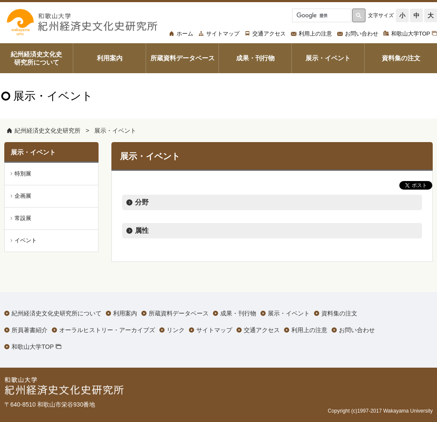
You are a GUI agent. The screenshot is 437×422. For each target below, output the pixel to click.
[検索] (320, 15)
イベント (26, 240)
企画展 (23, 196)
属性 (142, 230)
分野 (142, 202)
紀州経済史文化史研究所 (48, 130)
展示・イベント (115, 130)
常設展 (23, 218)
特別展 (23, 173)
